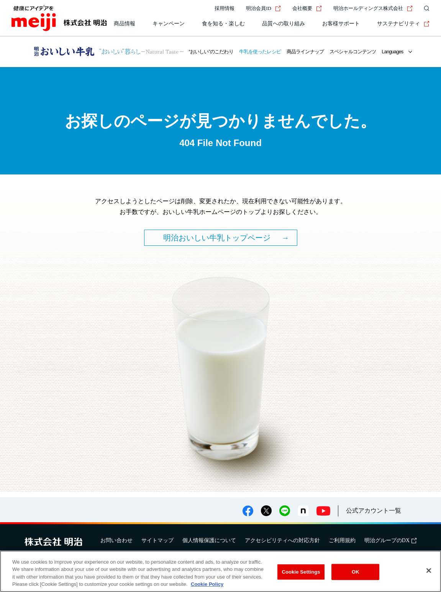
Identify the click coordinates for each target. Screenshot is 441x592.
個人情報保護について (209, 540)
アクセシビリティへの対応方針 (282, 540)
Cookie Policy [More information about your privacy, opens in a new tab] (207, 584)
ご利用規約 (342, 540)
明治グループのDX (390, 540)
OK (355, 572)
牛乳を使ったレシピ (260, 51)
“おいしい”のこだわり (211, 51)
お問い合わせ (116, 540)
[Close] (428, 570)
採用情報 (224, 8)
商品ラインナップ (305, 51)
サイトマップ (157, 540)
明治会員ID (263, 8)
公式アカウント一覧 (373, 510)
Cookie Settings (301, 572)
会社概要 (307, 8)
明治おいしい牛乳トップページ (217, 238)
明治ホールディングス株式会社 (373, 8)
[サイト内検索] (425, 8)
